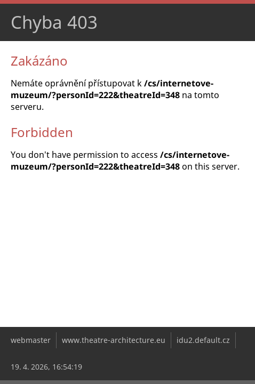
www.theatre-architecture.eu (113, 340)
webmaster (31, 340)
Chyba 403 (54, 22)
